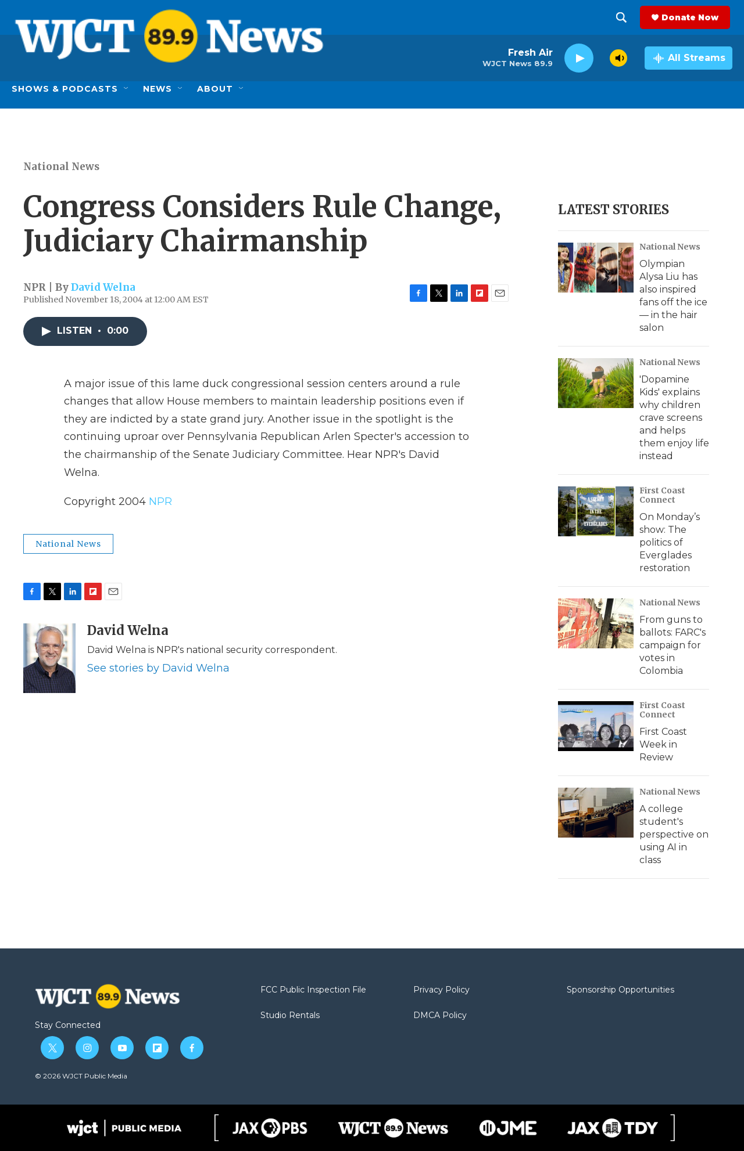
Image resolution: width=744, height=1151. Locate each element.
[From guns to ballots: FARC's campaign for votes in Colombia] (596, 623)
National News (61, 166)
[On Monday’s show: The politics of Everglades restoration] (596, 511)
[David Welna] (49, 658)
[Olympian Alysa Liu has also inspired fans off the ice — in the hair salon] (596, 268)
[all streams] (688, 58)
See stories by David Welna (158, 668)
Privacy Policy (441, 990)
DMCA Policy (440, 1015)
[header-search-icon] (624, 17)
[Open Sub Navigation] (126, 88)
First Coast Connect (662, 495)
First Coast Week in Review (663, 744)
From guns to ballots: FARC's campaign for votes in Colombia (672, 645)
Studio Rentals (290, 1015)
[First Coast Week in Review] (596, 726)
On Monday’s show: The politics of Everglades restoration (669, 542)
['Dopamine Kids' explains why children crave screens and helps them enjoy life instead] (596, 383)
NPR (160, 501)
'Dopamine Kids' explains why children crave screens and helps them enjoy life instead (674, 417)
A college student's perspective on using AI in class (674, 834)
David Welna (103, 287)
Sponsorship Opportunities (620, 990)
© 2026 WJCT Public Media (81, 1075)
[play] (579, 58)
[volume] (618, 58)
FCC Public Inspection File (313, 990)
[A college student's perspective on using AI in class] (596, 813)
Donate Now (692, 17)
